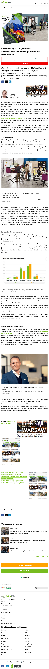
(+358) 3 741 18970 (7, 606)
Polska (26, 641)
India (26, 649)
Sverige (3, 633)
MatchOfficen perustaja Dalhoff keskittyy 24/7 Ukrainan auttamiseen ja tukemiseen (28, 532)
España (3, 652)
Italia (26, 630)
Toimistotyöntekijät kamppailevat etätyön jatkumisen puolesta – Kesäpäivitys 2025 (27, 541)
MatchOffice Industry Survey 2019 (12, 118)
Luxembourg (5, 646)
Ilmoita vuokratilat (7, 620)
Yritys (3, 615)
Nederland (4, 641)
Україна (27, 638)
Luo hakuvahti (24, 570)
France (3, 655)
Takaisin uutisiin (9, 8)
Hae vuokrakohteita (24, 565)
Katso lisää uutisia (42, 556)
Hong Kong (28, 644)
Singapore (27, 646)
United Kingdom (6, 649)
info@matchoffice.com (8, 604)
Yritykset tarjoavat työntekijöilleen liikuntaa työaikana (28, 551)
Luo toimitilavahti (7, 612)
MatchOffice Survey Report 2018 (12, 472)
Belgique (4, 644)
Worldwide (27, 652)
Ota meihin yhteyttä (8, 623)
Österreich (27, 633)
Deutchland (5, 638)
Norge (3, 635)
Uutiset (3, 618)
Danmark (4, 630)
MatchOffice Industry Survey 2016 (12, 483)
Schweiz (27, 635)
